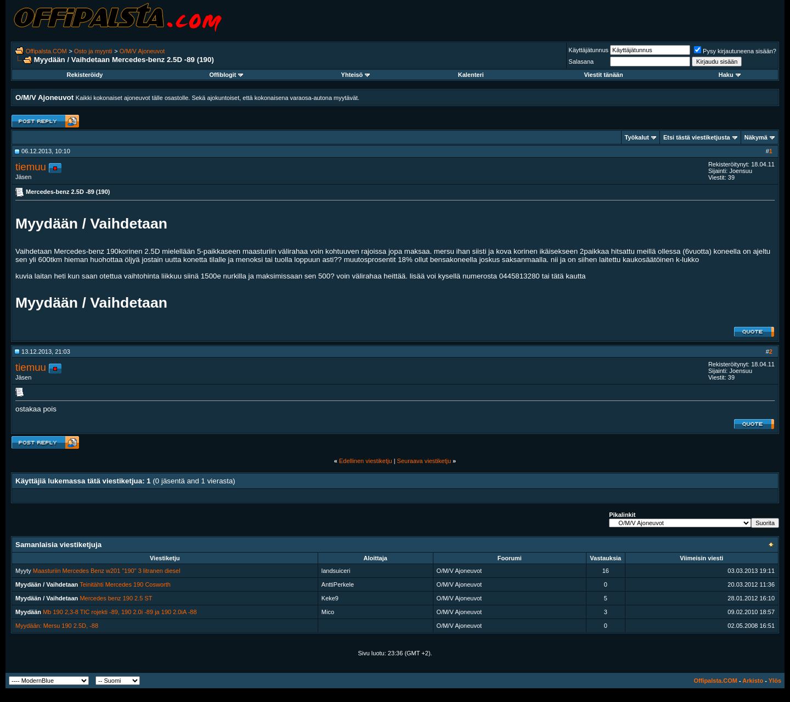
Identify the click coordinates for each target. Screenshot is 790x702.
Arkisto (752, 680)
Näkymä (756, 137)
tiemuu (30, 166)
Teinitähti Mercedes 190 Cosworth (125, 584)
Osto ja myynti (93, 51)
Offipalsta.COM (46, 51)
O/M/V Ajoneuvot (142, 51)
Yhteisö (355, 74)
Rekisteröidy (84, 74)
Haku (730, 74)
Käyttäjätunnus (588, 50)
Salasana (581, 61)
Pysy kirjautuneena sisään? (735, 51)
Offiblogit (226, 74)
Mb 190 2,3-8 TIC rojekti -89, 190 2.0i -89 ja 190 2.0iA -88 (119, 612)
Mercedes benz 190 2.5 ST (116, 598)
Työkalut (637, 137)
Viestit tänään (603, 74)
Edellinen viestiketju (365, 461)
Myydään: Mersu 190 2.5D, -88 (56, 625)
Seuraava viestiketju (424, 461)
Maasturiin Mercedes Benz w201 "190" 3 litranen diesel (106, 570)
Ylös (775, 680)
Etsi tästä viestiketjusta (696, 137)
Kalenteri (471, 74)
